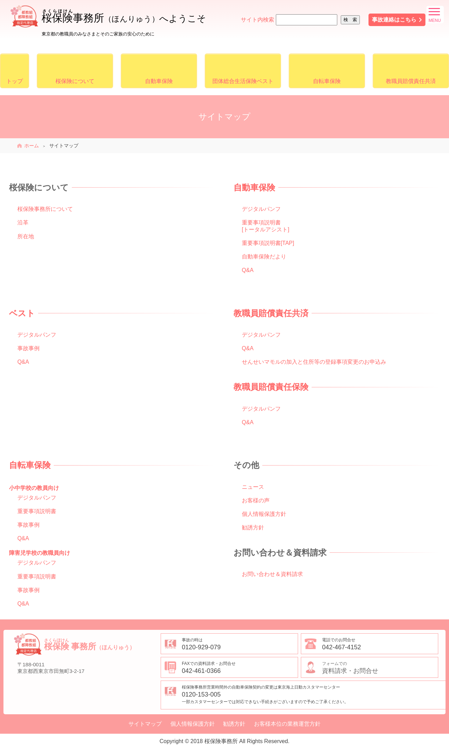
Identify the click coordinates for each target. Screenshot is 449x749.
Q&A (248, 270)
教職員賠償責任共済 (411, 81)
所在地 (25, 236)
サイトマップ (145, 724)
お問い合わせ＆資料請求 (272, 574)
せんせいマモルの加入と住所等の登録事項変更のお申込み (314, 362)
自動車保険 (159, 81)
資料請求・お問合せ (380, 667)
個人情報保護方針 (264, 514)
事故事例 (28, 348)
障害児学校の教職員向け (39, 553)
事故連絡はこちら (394, 20)
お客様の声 (256, 500)
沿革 (22, 222)
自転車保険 (327, 81)
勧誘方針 (253, 527)
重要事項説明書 (36, 511)
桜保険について (75, 81)
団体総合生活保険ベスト (242, 81)
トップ (14, 81)
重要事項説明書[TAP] (268, 243)
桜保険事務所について (45, 209)
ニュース (253, 487)
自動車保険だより (264, 257)
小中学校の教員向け (34, 488)
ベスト (22, 313)
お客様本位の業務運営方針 (287, 724)
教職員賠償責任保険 (271, 387)
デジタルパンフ (261, 209)
